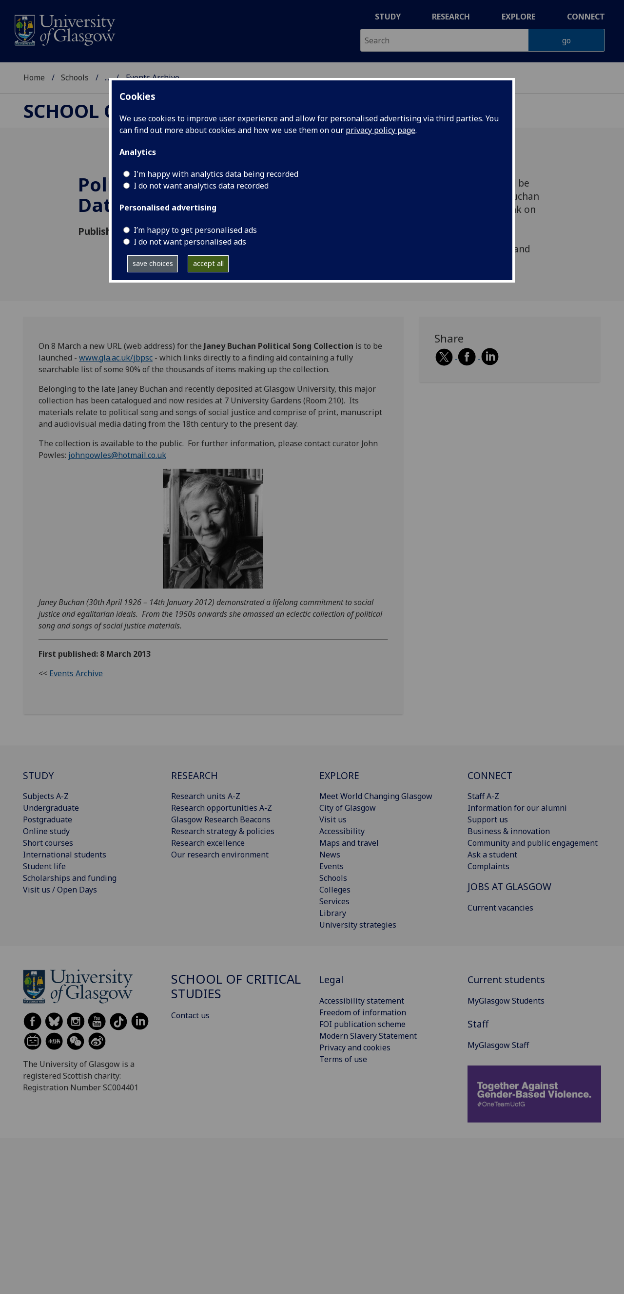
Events (331, 866)
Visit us (333, 819)
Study (388, 16)
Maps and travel (349, 842)
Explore (518, 16)
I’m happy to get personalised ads (195, 230)
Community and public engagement (533, 842)
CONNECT (490, 775)
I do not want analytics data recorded (201, 185)
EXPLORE (339, 775)
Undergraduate (51, 807)
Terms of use (343, 1059)
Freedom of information (362, 1012)
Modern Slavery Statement (368, 1035)
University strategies (357, 924)
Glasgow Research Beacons (221, 819)
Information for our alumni (517, 807)
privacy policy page (380, 130)
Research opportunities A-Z (221, 807)
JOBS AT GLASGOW (509, 886)
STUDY (38, 775)
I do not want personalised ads (190, 241)
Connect (586, 16)
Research (451, 16)
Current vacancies (500, 907)
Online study (46, 831)
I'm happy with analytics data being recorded (216, 174)
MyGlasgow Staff (498, 1045)
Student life (44, 866)
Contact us (190, 1015)
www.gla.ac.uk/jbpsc (116, 357)
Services (334, 901)
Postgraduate (47, 819)
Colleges (335, 889)
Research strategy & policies (222, 831)
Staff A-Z (483, 796)
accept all (208, 263)
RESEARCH (194, 775)
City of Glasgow (347, 807)
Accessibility (342, 831)
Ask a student (492, 854)
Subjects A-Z (46, 796)
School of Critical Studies (236, 986)
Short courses (48, 842)
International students (64, 854)
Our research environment (220, 854)
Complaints (488, 866)
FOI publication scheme (362, 1024)
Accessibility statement (361, 1000)
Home (34, 77)
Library (332, 913)
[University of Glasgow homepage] (64, 29)
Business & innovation (509, 831)
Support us (488, 819)
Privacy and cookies (354, 1047)
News (329, 854)
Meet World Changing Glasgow (375, 796)
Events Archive (76, 673)
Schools (75, 77)
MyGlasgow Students (506, 1000)
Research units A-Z (205, 796)
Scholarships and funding (70, 878)
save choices (153, 263)
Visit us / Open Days (60, 889)
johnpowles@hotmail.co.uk (117, 455)
